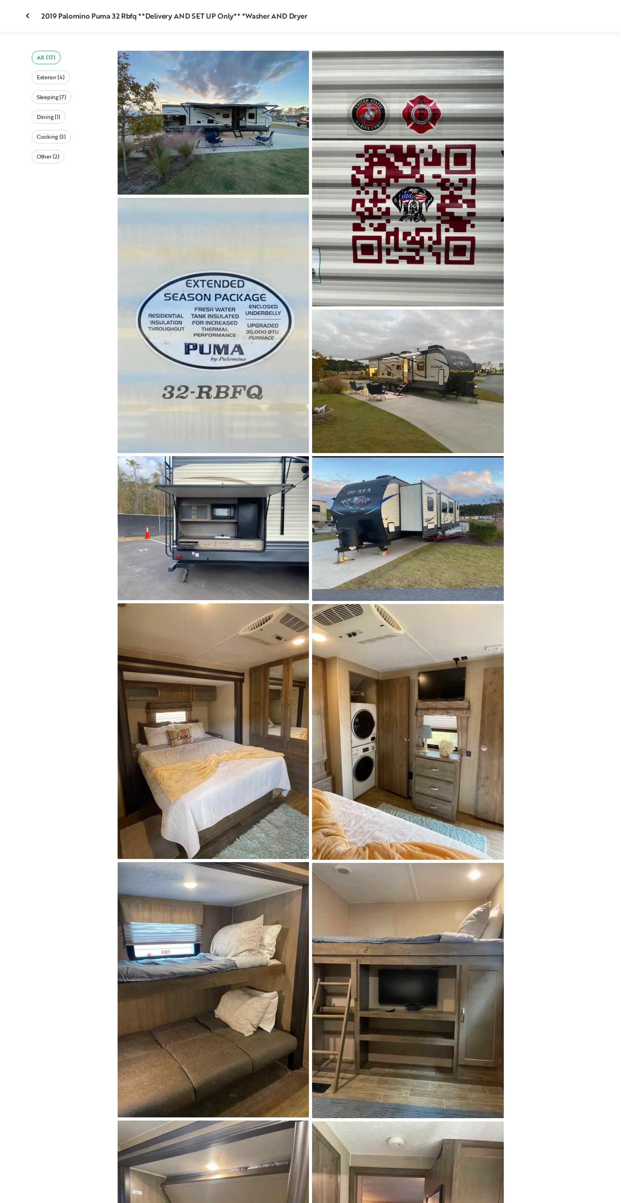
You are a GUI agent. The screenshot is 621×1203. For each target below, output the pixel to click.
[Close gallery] (28, 15)
